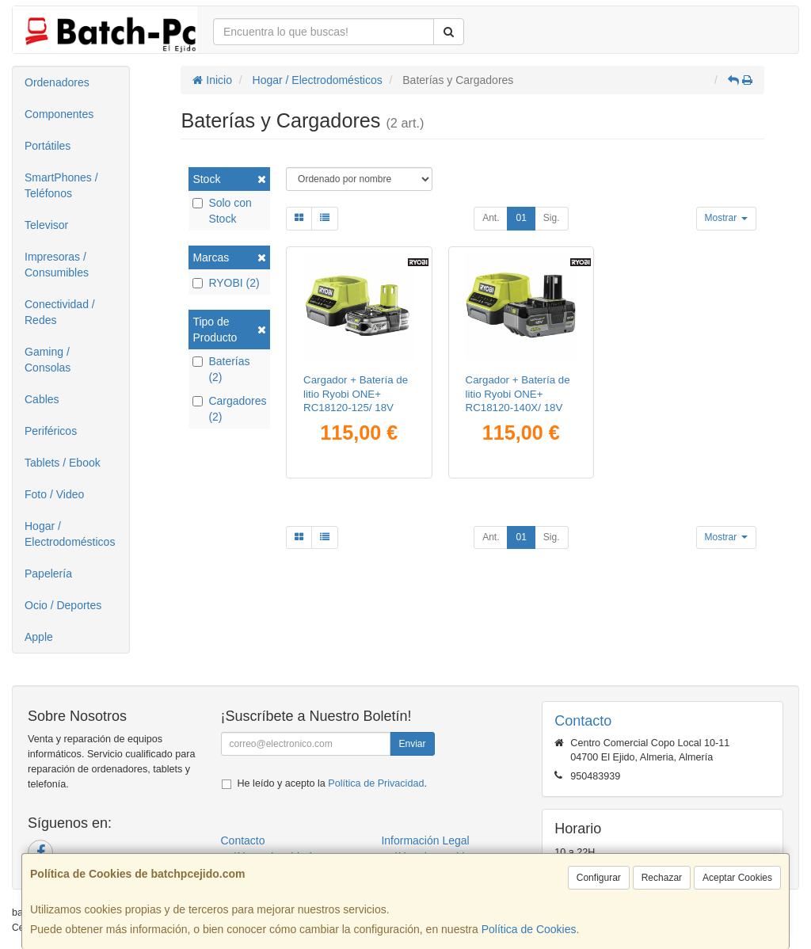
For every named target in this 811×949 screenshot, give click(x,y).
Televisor (46, 225)
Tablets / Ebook (63, 462)
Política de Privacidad (376, 783)
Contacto (243, 840)
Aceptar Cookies (737, 877)
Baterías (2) (220, 369)
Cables (42, 399)
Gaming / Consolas (47, 359)
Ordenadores (57, 82)
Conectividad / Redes (60, 312)
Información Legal (425, 840)
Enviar (411, 743)
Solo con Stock (221, 210)
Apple (39, 637)
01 (521, 217)
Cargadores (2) (229, 408)
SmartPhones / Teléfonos (61, 185)
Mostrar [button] (726, 217)
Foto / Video (54, 494)
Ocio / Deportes (63, 605)
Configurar (599, 877)
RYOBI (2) (225, 282)
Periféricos (51, 431)
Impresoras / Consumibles (57, 264)
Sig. (551, 217)
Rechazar (662, 877)
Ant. (490, 217)
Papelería (48, 573)
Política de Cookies (529, 929)
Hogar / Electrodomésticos (70, 534)
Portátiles (47, 145)
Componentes (59, 114)
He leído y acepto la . (332, 783)
